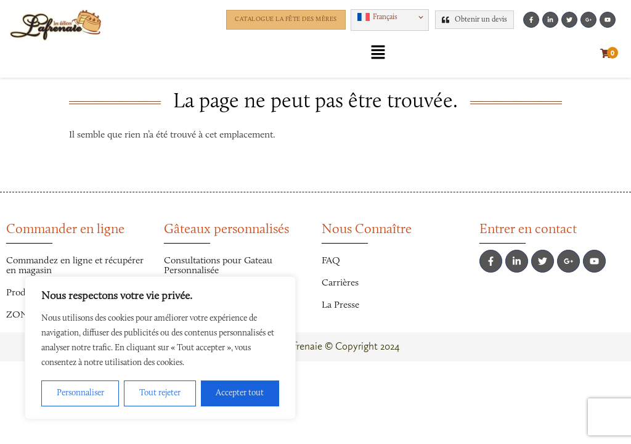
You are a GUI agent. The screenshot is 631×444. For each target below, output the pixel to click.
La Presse (340, 305)
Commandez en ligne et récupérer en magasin (75, 266)
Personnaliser (80, 393)
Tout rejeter (160, 393)
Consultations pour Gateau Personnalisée (218, 266)
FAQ (331, 261)
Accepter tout (240, 393)
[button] (390, 20)
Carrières (340, 283)
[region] (160, 347)
